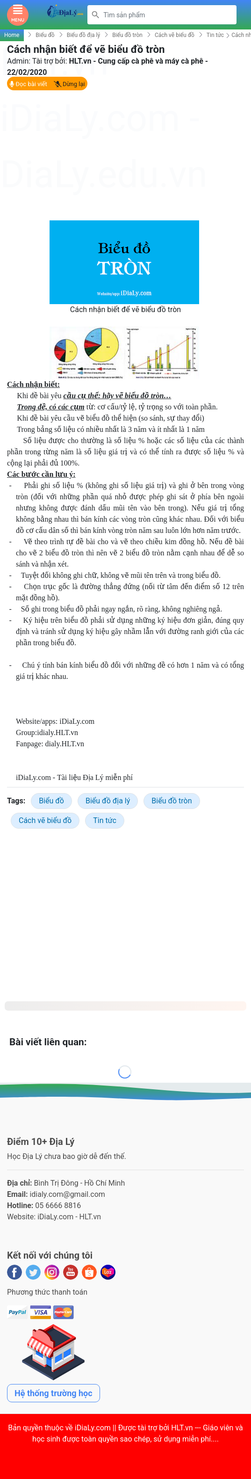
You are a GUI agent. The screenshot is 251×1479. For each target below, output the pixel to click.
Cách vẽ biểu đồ (174, 35)
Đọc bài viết (28, 83)
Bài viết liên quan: (48, 1042)
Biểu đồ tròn (127, 35)
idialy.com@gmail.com (67, 1194)
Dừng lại (69, 83)
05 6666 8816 (58, 1205)
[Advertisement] (125, 154)
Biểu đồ (45, 35)
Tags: (16, 800)
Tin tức (215, 35)
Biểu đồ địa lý (83, 35)
